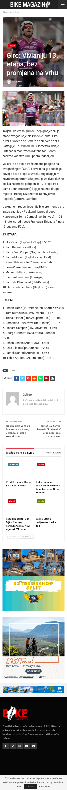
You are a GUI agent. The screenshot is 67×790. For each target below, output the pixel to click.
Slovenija (13, 464)
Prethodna (13, 536)
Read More (44, 786)
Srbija (41, 501)
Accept (30, 786)
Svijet (12, 46)
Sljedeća (27, 536)
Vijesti (12, 501)
